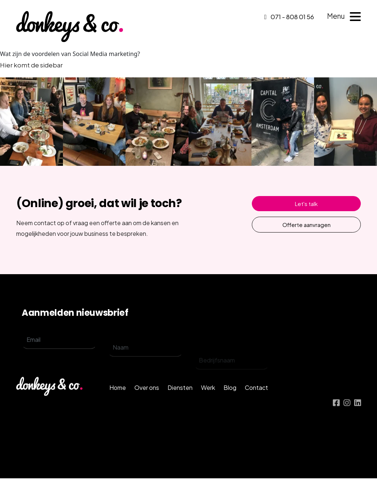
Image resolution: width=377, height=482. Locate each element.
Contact (256, 401)
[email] (59, 349)
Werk (208, 401)
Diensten (180, 401)
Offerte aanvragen (306, 224)
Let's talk (306, 203)
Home (117, 401)
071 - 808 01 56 (289, 17)
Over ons (146, 401)
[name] (145, 363)
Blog (229, 401)
